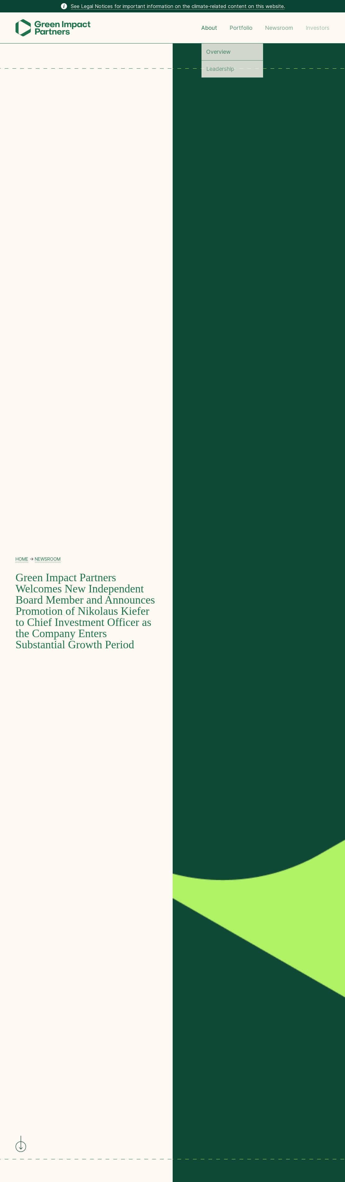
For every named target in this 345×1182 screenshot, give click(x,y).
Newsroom (279, 28)
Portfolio (240, 28)
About (209, 28)
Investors (317, 28)
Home (22, 559)
